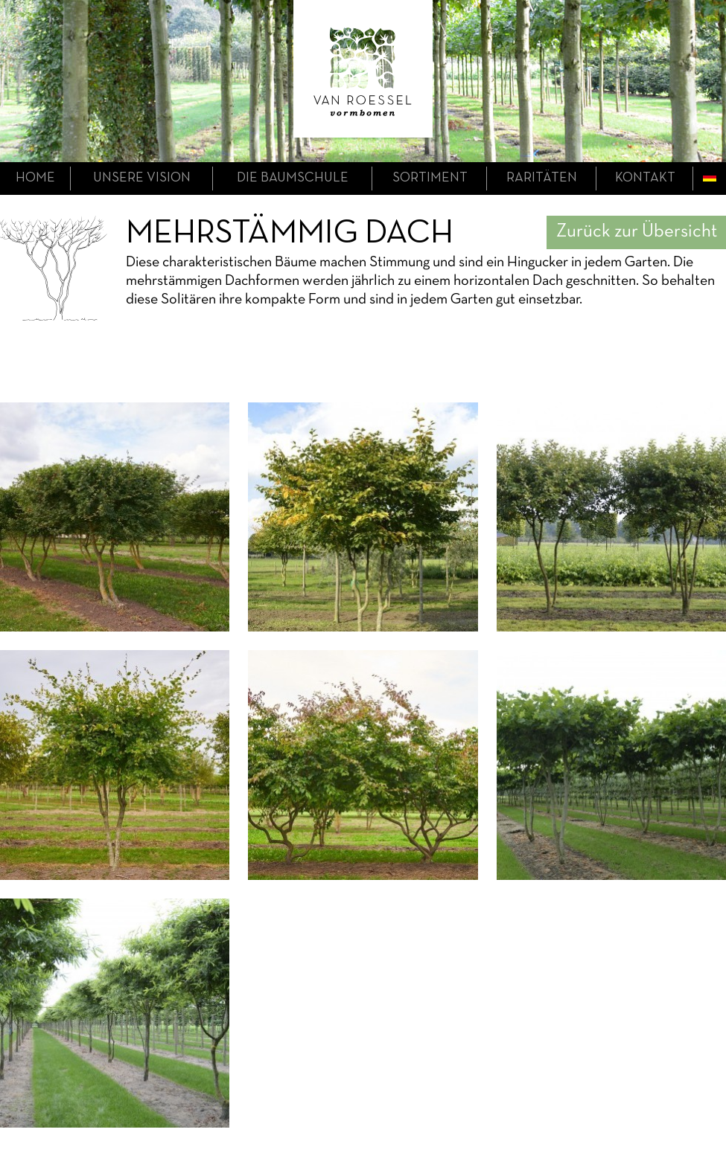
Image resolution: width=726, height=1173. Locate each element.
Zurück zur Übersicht (636, 231)
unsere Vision (142, 178)
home (35, 178)
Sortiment (430, 178)
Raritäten (541, 178)
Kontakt (645, 178)
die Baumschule (292, 178)
